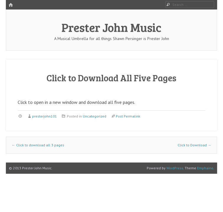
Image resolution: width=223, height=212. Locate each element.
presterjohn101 (44, 116)
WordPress (174, 168)
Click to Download (194, 145)
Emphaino (205, 168)
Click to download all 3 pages (38, 145)
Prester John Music (111, 27)
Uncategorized (94, 116)
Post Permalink (128, 116)
